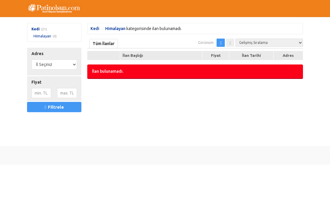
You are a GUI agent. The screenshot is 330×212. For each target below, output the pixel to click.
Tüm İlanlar (104, 43)
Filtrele (54, 107)
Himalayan (42, 36)
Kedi (35, 29)
